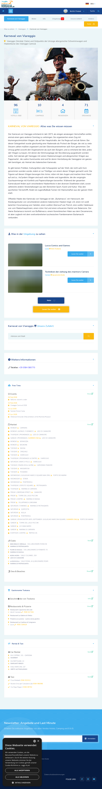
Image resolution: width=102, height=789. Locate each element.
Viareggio (22, 29)
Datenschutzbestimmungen (54, 774)
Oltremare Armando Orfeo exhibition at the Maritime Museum (29, 416)
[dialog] (22, 762)
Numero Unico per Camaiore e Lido (25, 684)
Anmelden (90, 739)
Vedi (90, 541)
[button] (95, 50)
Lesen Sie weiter (82, 254)
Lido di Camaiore (21, 611)
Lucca (22, 623)
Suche (92, 11)
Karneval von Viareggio (16, 19)
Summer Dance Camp (16, 410)
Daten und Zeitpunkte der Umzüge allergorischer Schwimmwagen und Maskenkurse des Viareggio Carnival (45, 42)
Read (90, 571)
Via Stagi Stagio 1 (20, 687)
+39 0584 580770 (27, 367)
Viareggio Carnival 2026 (17, 404)
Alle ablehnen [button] (22, 777)
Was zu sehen (9, 29)
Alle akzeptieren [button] (22, 770)
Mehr (51, 300)
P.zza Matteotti (19, 680)
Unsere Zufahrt (76, 19)
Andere (91, 19)
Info (44, 19)
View (90, 394)
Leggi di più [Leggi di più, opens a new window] (25, 765)
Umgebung (58, 18)
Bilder (34, 19)
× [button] (38, 741)
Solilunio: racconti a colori (17, 398)
